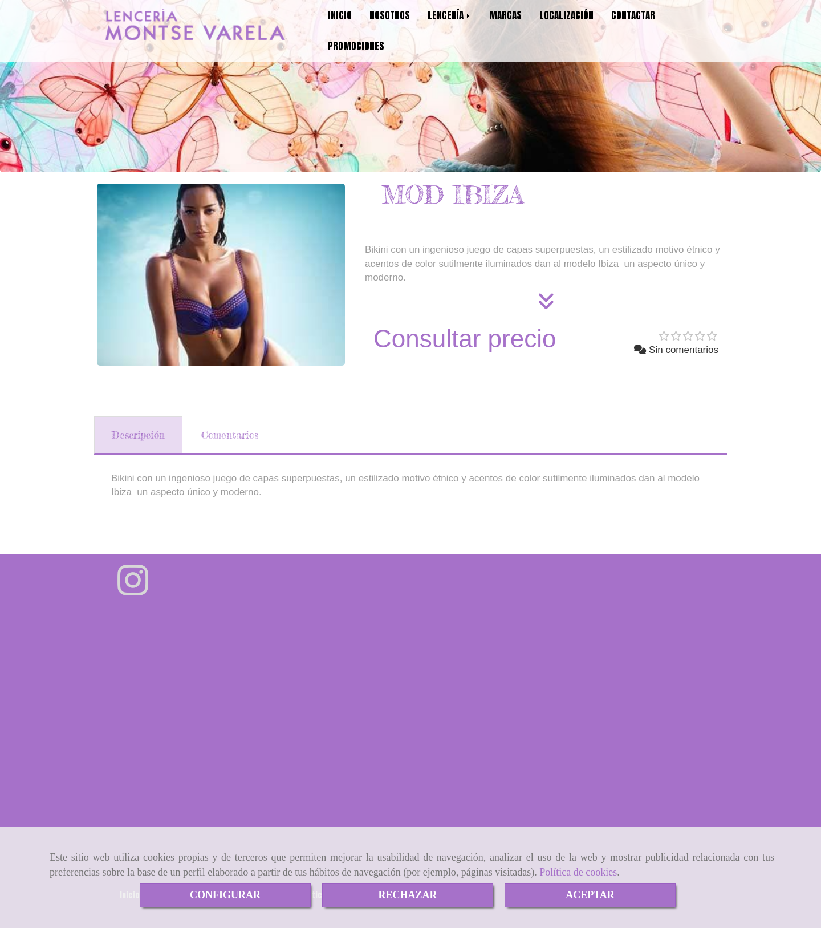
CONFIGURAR (225, 895)
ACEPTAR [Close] (590, 895)
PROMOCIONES (356, 46)
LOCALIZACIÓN (566, 15)
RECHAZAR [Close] (407, 895)
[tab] (138, 435)
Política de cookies (578, 872)
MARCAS (505, 15)
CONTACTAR (633, 15)
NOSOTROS (389, 15)
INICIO (340, 15)
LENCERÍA (450, 15)
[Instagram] (132, 590)
